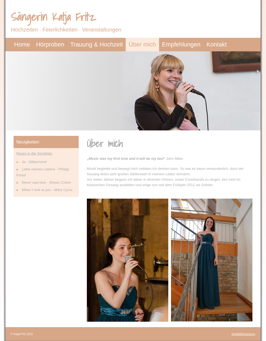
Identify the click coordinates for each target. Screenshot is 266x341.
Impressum (248, 334)
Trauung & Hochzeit (96, 44)
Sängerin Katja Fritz (53, 17)
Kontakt (216, 44)
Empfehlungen (181, 44)
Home (22, 44)
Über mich (142, 44)
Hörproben (50, 44)
